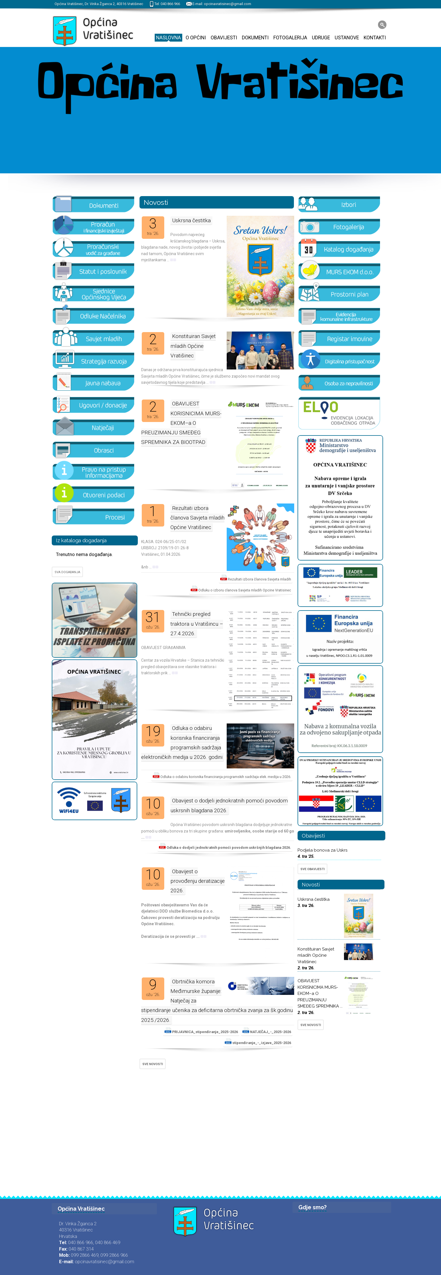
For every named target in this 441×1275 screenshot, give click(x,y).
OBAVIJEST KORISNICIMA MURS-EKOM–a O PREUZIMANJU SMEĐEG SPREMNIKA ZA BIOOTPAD (181, 422)
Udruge (321, 37)
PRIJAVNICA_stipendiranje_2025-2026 (201, 1030)
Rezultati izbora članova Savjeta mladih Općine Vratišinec (197, 517)
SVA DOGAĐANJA (67, 572)
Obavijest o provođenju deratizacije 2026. (197, 881)
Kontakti (375, 37)
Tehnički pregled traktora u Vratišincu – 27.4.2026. (196, 623)
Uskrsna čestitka (191, 220)
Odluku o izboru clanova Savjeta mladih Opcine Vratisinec (241, 589)
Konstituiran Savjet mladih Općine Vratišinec (193, 346)
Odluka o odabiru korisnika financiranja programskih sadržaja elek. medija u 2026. (222, 775)
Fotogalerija (290, 37)
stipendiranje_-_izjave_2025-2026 (258, 1041)
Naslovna (168, 37)
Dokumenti (255, 37)
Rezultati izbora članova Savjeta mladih (255, 578)
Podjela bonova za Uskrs (322, 850)
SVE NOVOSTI (152, 1064)
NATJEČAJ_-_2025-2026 (266, 1030)
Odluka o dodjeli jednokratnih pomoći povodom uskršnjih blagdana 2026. (225, 846)
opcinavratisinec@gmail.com (227, 4)
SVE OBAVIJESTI (312, 869)
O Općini (196, 37)
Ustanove (347, 37)
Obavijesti (224, 37)
